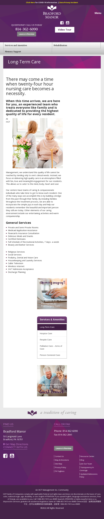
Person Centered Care (50, 355)
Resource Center (87, 456)
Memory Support (13, 51)
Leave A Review (26, 34)
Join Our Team (86, 464)
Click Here (30, 2)
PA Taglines (59, 471)
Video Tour (64, 29)
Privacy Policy (60, 467)
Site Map (58, 464)
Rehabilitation (60, 45)
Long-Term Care (47, 327)
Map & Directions (62, 460)
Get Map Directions (15, 444)
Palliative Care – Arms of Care (51, 347)
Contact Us (59, 456)
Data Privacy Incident (68, 2)
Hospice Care (46, 333)
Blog (82, 460)
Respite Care (46, 339)
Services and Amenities (16, 45)
